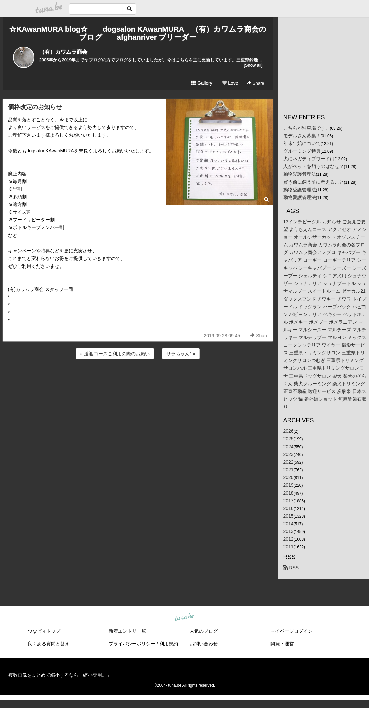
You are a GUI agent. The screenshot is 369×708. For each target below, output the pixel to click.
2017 (288, 500)
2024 (288, 446)
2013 (288, 531)
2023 (288, 454)
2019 (288, 485)
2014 (288, 523)
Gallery (201, 83)
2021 (288, 469)
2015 (288, 516)
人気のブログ (204, 631)
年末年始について (302, 143)
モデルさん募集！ (302, 135)
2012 (288, 539)
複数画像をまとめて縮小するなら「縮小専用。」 (59, 675)
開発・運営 (282, 643)
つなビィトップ (44, 631)
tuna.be (184, 617)
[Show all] (253, 65)
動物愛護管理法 (299, 174)
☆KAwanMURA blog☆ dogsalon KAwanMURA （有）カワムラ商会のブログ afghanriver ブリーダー (137, 33)
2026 (288, 431)
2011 (288, 546)
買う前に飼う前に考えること (313, 182)
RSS (291, 567)
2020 (288, 477)
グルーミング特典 (302, 151)
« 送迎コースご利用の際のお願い (115, 353)
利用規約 (168, 643)
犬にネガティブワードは (309, 158)
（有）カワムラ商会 (63, 52)
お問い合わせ (204, 643)
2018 (288, 493)
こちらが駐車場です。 (306, 128)
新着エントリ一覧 (127, 631)
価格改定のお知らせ (35, 107)
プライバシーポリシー (132, 643)
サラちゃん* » (180, 353)
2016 (288, 508)
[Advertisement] (138, 379)
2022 (288, 462)
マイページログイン (291, 631)
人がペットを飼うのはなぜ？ (313, 166)
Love (230, 83)
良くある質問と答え (49, 643)
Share (255, 83)
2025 (288, 438)
